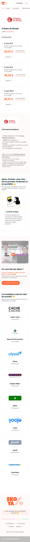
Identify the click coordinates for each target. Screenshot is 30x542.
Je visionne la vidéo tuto (10, 283)
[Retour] (3, 8)
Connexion (19, 3)
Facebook (11, 526)
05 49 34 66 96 (21, 523)
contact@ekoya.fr (10, 523)
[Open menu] (26, 3)
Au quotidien (16, 8)
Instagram (18, 526)
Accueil (7, 8)
